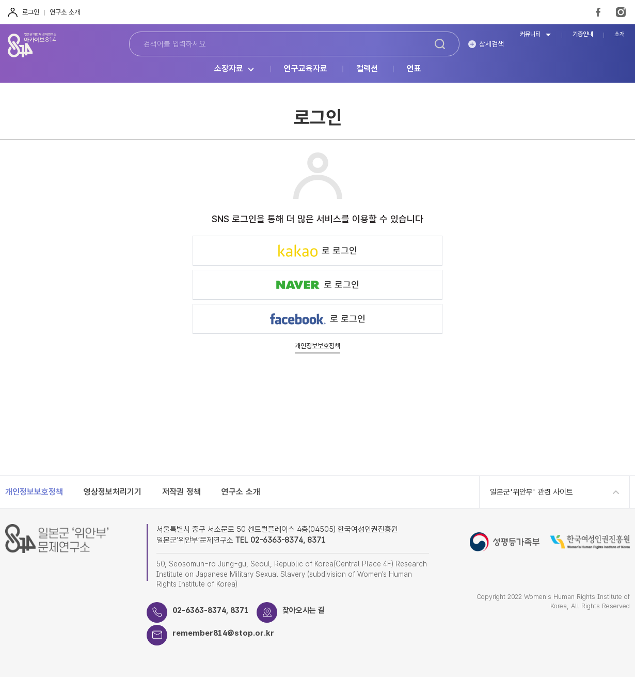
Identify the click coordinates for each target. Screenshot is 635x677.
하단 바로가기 (0, 0)
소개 (619, 34)
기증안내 (583, 34)
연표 (414, 69)
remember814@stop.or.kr (223, 633)
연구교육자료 (305, 69)
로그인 (30, 12)
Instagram (620, 12)
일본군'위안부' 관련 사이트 (531, 492)
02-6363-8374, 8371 (210, 610)
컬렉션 (367, 69)
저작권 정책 (181, 492)
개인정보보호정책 (317, 346)
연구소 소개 (65, 12)
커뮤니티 (530, 34)
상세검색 (491, 44)
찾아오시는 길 (303, 610)
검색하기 (440, 44)
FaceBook (598, 12)
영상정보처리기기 (112, 492)
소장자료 (228, 69)
